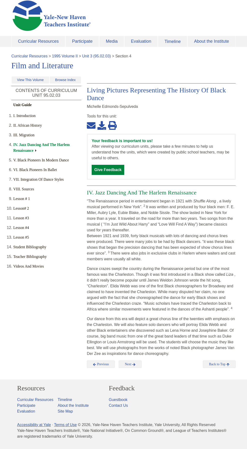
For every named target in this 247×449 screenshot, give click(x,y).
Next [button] (130, 364)
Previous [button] (101, 364)
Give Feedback (108, 170)
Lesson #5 (21, 237)
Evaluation (141, 41)
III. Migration (23, 135)
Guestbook (118, 400)
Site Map (65, 411)
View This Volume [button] (30, 80)
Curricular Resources (38, 41)
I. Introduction (24, 116)
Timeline (173, 41)
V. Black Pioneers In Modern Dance (41, 160)
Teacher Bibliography (30, 257)
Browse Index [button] (65, 80)
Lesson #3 (21, 218)
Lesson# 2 (21, 208)
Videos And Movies (28, 266)
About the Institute (211, 41)
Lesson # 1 (21, 199)
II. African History (27, 125)
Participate (82, 41)
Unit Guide (22, 105)
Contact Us (118, 405)
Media (112, 41)
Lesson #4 (21, 228)
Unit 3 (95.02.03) (96, 56)
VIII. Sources (23, 189)
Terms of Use (65, 425)
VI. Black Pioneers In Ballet (35, 170)
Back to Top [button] (219, 364)
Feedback (122, 388)
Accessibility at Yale (34, 425)
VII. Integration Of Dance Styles (38, 179)
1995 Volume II (65, 56)
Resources (31, 388)
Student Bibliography (29, 247)
